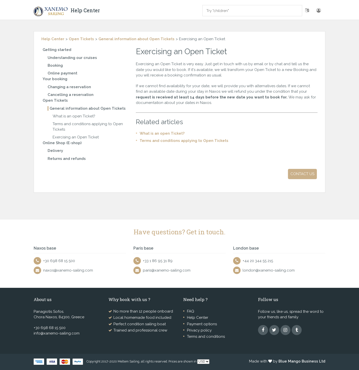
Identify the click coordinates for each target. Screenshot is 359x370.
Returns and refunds (67, 158)
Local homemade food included (142, 317)
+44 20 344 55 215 (258, 261)
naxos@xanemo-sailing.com (68, 270)
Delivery (55, 150)
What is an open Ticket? (74, 116)
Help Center (52, 39)
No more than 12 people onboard (143, 311)
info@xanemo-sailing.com (57, 333)
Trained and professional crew (140, 330)
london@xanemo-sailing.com (269, 270)
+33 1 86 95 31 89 (158, 261)
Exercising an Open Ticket (76, 137)
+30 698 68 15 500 (59, 261)
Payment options (202, 324)
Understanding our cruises (72, 57)
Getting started (57, 49)
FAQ (190, 311)
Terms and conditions (206, 336)
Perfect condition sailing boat (139, 324)
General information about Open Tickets (136, 39)
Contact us (302, 174)
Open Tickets (81, 39)
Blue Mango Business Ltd (301, 361)
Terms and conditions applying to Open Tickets (184, 140)
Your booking (55, 79)
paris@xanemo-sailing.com (166, 270)
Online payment (62, 73)
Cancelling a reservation (70, 94)
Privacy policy (199, 330)
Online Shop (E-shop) (62, 143)
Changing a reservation (69, 87)
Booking (55, 65)
